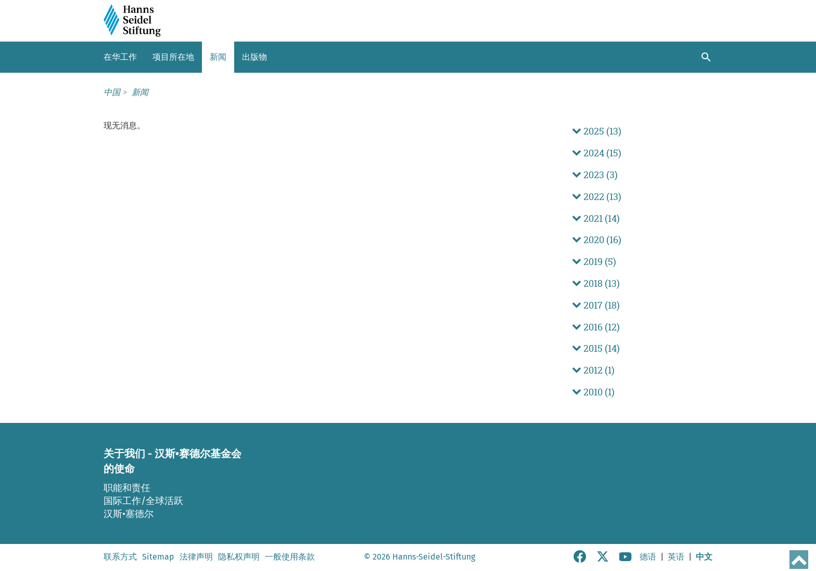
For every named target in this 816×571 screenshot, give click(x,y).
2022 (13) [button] (596, 196)
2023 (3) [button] (595, 174)
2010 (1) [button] (593, 392)
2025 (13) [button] (596, 131)
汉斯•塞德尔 (129, 514)
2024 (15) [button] (596, 153)
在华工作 (120, 57)
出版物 (254, 57)
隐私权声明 (239, 557)
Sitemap (158, 557)
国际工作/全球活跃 (143, 501)
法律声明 (196, 557)
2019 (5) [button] (594, 261)
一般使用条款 (290, 557)
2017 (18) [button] (596, 305)
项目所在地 (173, 57)
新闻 (218, 57)
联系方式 (120, 557)
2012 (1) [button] (593, 370)
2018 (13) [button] (596, 283)
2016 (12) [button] (596, 327)
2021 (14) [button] (596, 218)
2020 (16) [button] (596, 239)
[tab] (642, 131)
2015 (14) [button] (596, 348)
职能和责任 (127, 488)
